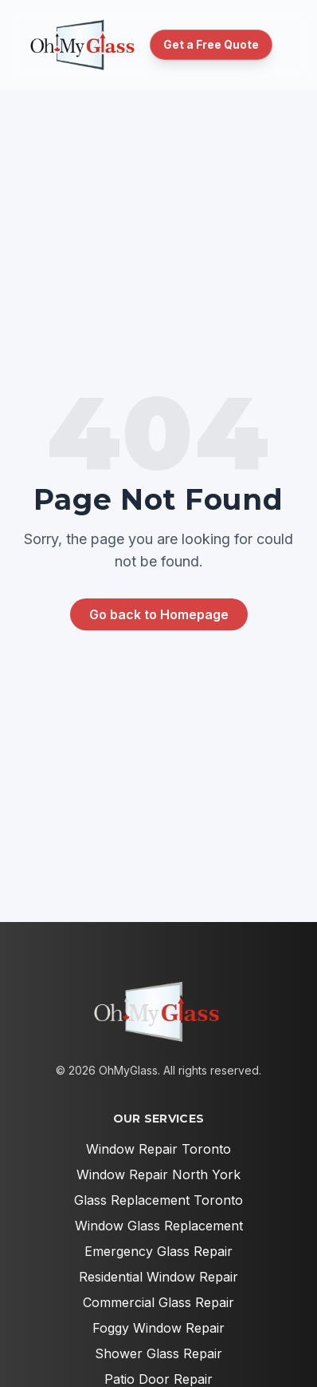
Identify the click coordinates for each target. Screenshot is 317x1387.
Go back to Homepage (159, 614)
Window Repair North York (158, 1174)
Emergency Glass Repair (158, 1251)
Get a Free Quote (211, 44)
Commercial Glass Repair (158, 1302)
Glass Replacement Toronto (158, 1200)
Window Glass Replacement (159, 1226)
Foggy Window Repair (158, 1328)
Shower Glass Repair (158, 1353)
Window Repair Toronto (158, 1149)
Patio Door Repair (158, 1379)
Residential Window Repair (158, 1277)
